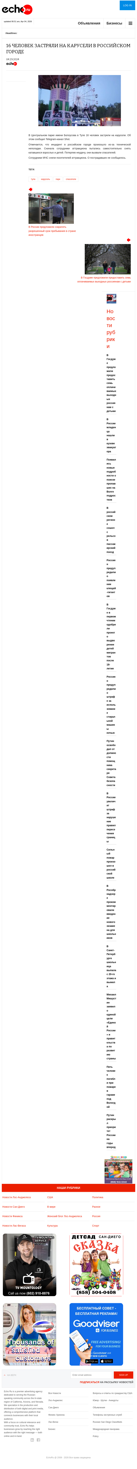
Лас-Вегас (53, 1422)
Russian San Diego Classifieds (107, 1422)
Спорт (95, 1225)
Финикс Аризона (56, 1415)
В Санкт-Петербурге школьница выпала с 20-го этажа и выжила (111, 966)
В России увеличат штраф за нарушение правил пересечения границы (111, 817)
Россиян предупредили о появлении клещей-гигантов (111, 578)
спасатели (71, 179)
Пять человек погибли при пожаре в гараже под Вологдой (111, 1086)
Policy (95, 1436)
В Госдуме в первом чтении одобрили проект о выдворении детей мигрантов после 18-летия (111, 636)
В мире (51, 1206)
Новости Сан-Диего (13, 1206)
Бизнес (51, 1429)
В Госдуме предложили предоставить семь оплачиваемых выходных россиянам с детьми (111, 383)
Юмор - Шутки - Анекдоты (105, 1400)
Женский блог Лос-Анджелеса (64, 1216)
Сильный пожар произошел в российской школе (111, 863)
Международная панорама (106, 1429)
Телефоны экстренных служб (107, 1415)
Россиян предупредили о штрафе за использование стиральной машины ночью (111, 704)
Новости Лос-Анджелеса (16, 1197)
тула (33, 179)
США (50, 1197)
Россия (96, 1216)
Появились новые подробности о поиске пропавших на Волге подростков (111, 479)
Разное (96, 1206)
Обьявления (99, 1407)
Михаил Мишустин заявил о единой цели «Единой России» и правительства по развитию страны (111, 1026)
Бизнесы (114, 23)
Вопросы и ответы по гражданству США (112, 1393)
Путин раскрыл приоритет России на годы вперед (111, 1131)
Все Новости (54, 1393)
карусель (45, 179)
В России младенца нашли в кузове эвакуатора (111, 435)
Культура (52, 1225)
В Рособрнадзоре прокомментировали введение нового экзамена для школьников (111, 911)
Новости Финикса (12, 1216)
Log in (127, 5)
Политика (97, 1197)
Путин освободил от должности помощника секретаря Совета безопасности (111, 763)
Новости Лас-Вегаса (14, 1225)
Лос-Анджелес (55, 1400)
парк (58, 179)
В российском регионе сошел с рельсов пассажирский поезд (111, 529)
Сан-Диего (53, 1407)
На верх (11, 1375)
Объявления (89, 23)
